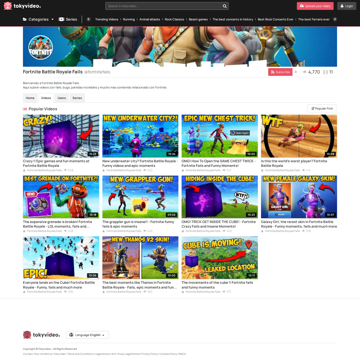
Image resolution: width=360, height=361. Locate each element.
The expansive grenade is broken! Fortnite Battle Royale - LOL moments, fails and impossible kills (57, 224)
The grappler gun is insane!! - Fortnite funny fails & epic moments (138, 224)
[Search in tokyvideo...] (225, 6)
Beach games (198, 19)
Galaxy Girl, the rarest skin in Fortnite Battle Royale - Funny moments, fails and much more (299, 224)
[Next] (335, 19)
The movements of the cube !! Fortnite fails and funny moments (217, 284)
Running (129, 19)
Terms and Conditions (80, 353)
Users (62, 98)
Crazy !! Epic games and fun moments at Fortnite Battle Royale (56, 163)
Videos (46, 98)
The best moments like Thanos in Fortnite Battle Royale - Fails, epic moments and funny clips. (139, 285)
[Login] (346, 6)
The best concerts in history (233, 19)
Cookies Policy (168, 353)
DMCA (182, 353)
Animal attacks (150, 19)
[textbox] (163, 6)
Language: (87, 335)
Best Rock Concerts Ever (275, 19)
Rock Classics (174, 19)
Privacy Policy (149, 353)
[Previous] (89, 19)
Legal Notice (102, 353)
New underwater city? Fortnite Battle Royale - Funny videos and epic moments (140, 163)
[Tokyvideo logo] (22, 7)
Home (30, 98)
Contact (28, 353)
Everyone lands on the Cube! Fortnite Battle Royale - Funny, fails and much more (59, 284)
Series (68, 19)
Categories (38, 19)
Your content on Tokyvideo (50, 353)
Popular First (322, 108)
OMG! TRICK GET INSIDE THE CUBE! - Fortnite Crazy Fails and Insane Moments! (219, 224)
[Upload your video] (315, 6)
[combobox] (167, 6)
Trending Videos (106, 19)
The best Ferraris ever (314, 19)
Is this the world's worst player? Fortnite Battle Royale (294, 163)
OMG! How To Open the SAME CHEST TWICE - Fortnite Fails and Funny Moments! (219, 163)
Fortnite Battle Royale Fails (42, 170)
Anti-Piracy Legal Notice (125, 353)
